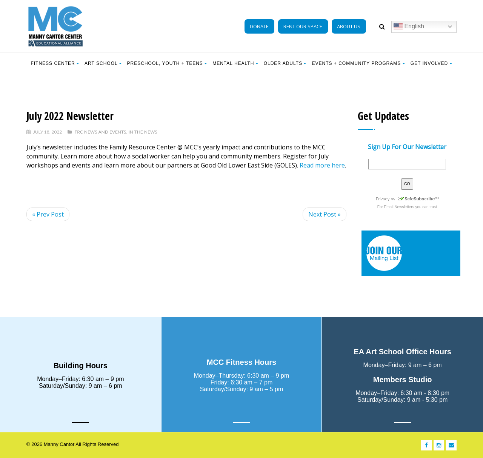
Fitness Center (55, 63)
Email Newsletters (399, 207)
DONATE (259, 26)
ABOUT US (348, 26)
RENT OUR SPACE (302, 26)
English (409, 26)
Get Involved (431, 63)
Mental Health (235, 63)
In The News (142, 132)
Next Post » (324, 214)
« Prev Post (48, 214)
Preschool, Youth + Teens (167, 63)
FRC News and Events (100, 132)
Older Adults (285, 63)
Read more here (322, 165)
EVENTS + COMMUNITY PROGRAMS (358, 63)
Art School (103, 63)
